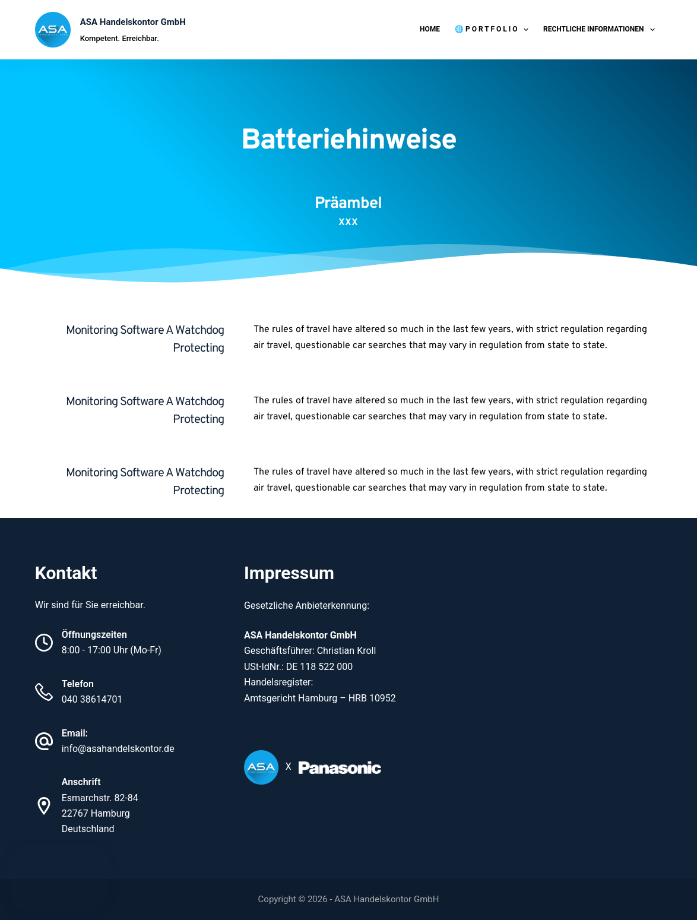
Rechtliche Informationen (601, 30)
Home (430, 29)
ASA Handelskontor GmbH (133, 22)
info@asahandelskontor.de (118, 748)
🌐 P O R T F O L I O (494, 30)
